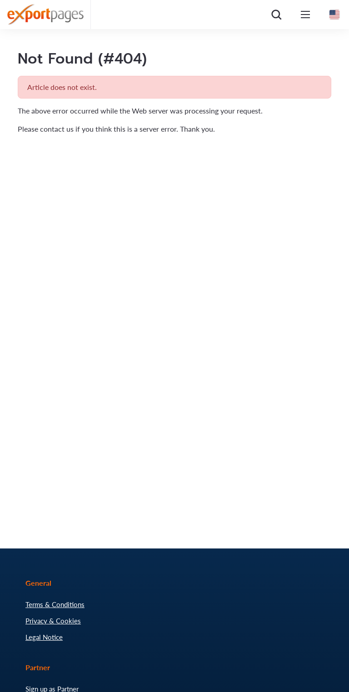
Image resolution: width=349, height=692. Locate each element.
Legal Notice (44, 637)
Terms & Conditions (55, 604)
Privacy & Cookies (53, 621)
